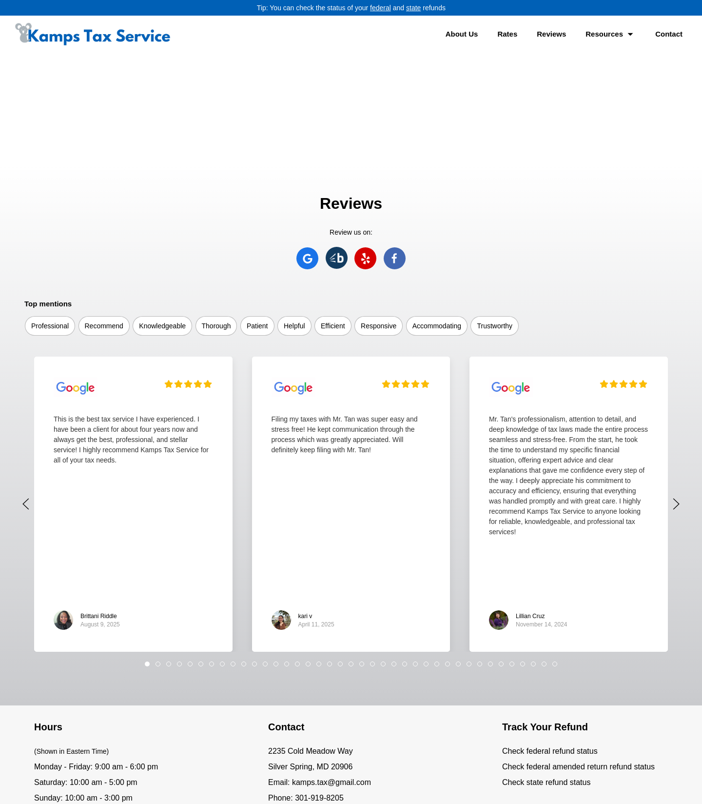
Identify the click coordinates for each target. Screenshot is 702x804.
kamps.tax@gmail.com (331, 669)
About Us (462, 34)
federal (380, 8)
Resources (610, 34)
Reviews (551, 34)
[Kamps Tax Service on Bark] (337, 145)
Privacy (401, 779)
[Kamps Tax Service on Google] (307, 146)
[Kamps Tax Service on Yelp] (365, 146)
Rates (507, 34)
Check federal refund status (550, 638)
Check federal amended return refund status (578, 654)
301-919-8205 (319, 685)
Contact (668, 34)
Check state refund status (546, 669)
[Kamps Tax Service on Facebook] (395, 146)
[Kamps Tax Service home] (93, 34)
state (413, 8)
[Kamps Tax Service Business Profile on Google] (76, 276)
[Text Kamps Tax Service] (309, 708)
